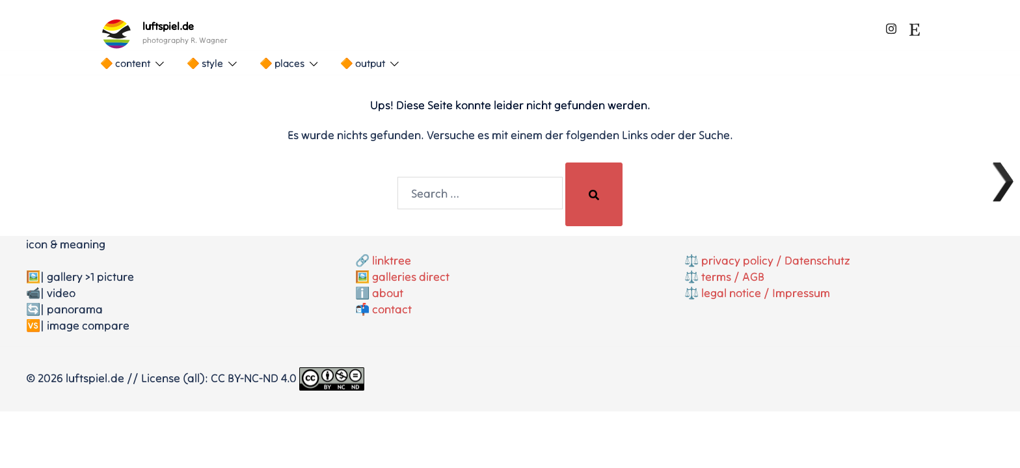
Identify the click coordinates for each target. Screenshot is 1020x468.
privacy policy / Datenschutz (775, 260)
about (387, 292)
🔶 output (362, 63)
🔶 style (205, 63)
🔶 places (282, 63)
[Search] (594, 194)
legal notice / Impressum (765, 292)
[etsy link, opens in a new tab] (914, 26)
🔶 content (125, 63)
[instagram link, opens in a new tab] (891, 26)
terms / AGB (732, 276)
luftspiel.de (168, 26)
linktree (391, 260)
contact (392, 309)
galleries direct (411, 276)
